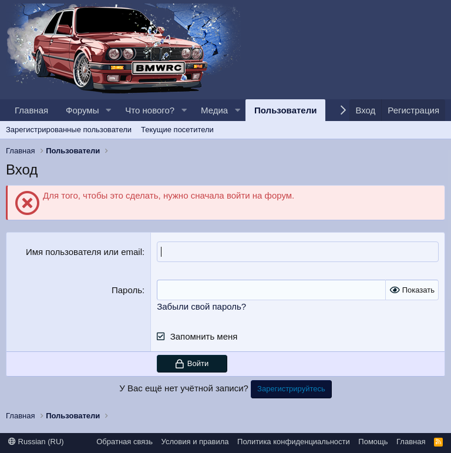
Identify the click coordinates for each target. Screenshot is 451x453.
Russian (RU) (36, 441)
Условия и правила (195, 441)
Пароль (127, 290)
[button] (108, 110)
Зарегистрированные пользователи (69, 129)
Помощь (373, 441)
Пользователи (285, 110)
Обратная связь (124, 441)
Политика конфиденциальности (293, 441)
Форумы (82, 110)
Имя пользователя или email (84, 252)
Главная (31, 110)
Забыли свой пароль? (201, 306)
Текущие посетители (177, 129)
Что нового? (149, 110)
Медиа (214, 110)
